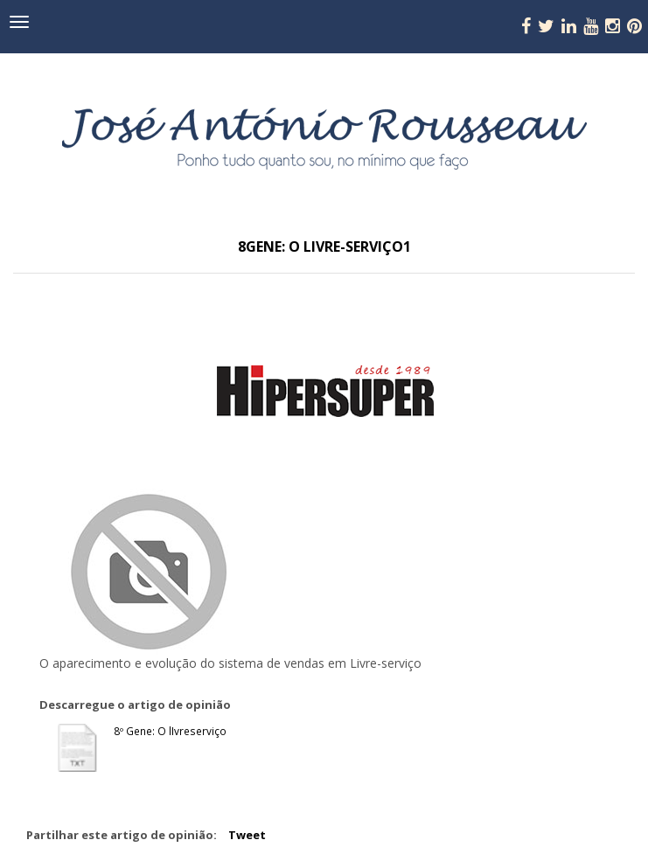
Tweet (247, 835)
